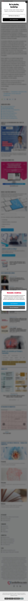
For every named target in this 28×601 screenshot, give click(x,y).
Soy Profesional (14, 303)
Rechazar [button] (11, 598)
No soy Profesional (14, 307)
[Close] (26, 2)
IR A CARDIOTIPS (14, 19)
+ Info (22, 598)
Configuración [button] (16, 598)
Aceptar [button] (6, 598)
